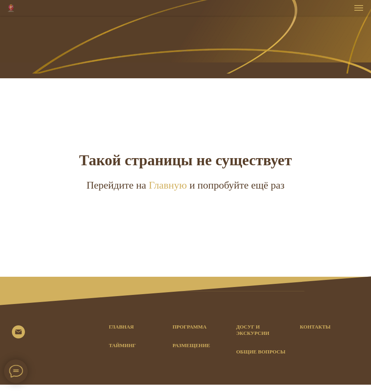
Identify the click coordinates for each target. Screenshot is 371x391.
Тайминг (122, 345)
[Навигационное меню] (358, 8)
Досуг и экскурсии (253, 330)
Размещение (191, 345)
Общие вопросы (260, 352)
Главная (121, 327)
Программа (190, 327)
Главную (169, 185)
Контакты (315, 327)
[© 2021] (18, 336)
